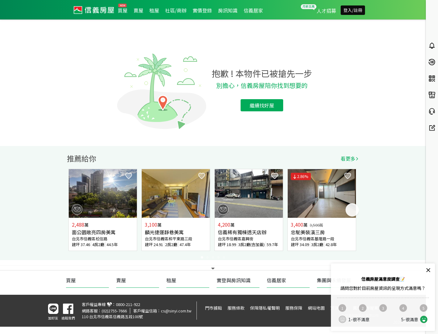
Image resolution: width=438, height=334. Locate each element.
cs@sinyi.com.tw (176, 311)
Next (352, 210)
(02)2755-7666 (114, 311)
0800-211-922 (128, 304)
